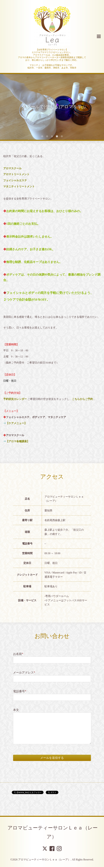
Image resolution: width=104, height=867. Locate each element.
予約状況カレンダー (15, 399)
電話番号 (19, 691)
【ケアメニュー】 (16, 423)
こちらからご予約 (82, 399)
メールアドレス (24, 672)
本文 (16, 710)
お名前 (18, 654)
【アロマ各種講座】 (17, 441)
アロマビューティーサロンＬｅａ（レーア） (44, 859)
